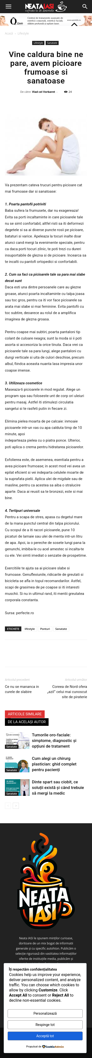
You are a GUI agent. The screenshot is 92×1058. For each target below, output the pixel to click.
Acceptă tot (45, 1036)
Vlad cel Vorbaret (43, 92)
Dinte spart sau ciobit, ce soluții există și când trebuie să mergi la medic (58, 787)
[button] (8, 6)
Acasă (9, 33)
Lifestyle (23, 33)
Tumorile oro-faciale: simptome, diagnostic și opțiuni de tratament (54, 740)
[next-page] (16, 806)
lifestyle (30, 629)
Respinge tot (45, 1025)
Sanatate (52, 43)
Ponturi (45, 629)
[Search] (85, 6)
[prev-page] (8, 806)
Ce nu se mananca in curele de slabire (22, 689)
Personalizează (45, 1013)
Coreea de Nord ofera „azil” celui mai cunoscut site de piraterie (67, 691)
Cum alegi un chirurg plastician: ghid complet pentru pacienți (54, 764)
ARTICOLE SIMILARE (25, 714)
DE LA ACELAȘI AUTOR (27, 722)
